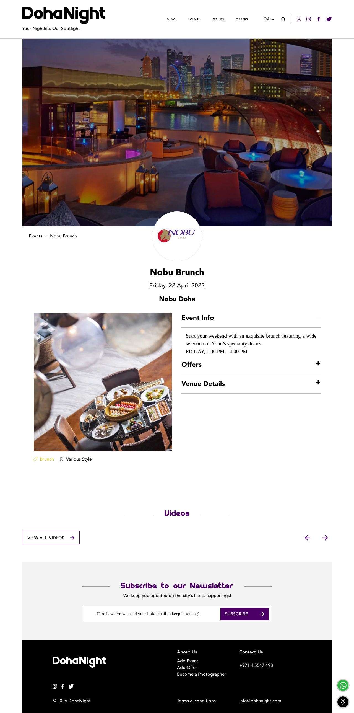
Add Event (187, 661)
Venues (218, 19)
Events (194, 19)
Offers (242, 19)
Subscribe (244, 614)
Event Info (197, 317)
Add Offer (187, 668)
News (172, 19)
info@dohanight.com (260, 701)
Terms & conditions (196, 701)
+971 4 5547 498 (256, 665)
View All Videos (50, 537)
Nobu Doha (177, 299)
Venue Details (203, 383)
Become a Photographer (201, 674)
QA (270, 19)
